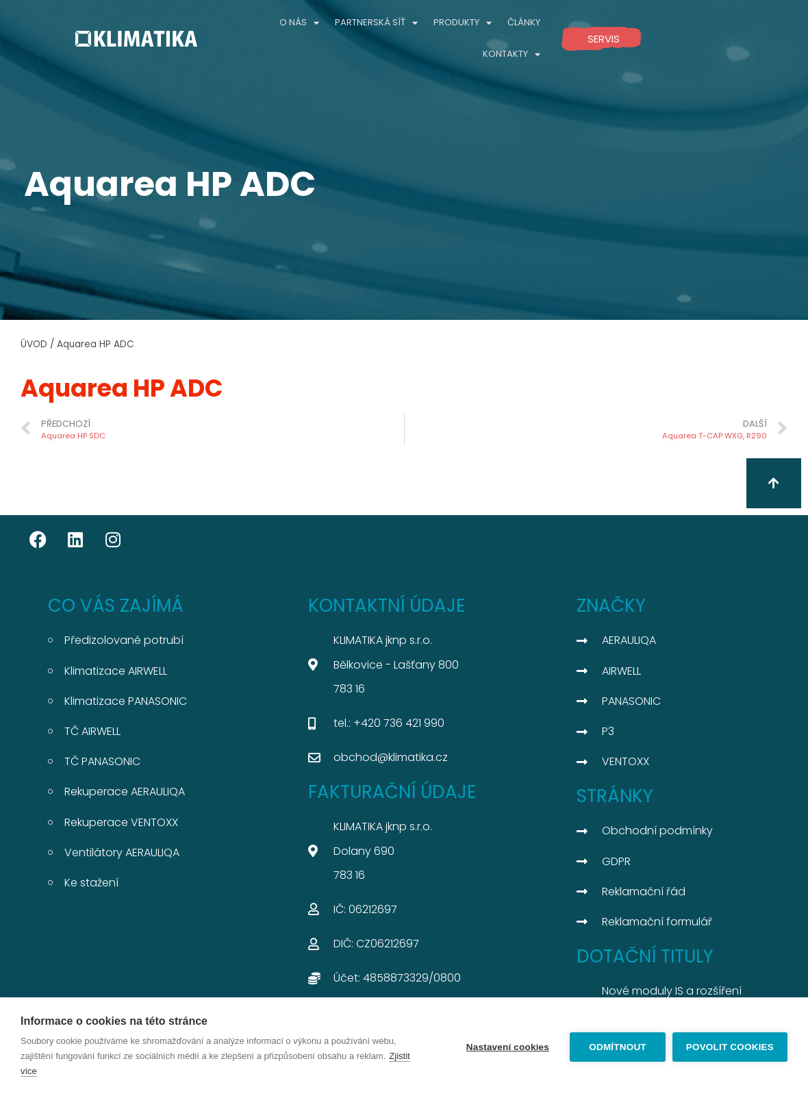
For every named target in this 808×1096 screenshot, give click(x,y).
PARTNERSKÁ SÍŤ (376, 23)
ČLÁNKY (523, 22)
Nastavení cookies (507, 1047)
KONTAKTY (511, 54)
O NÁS (299, 23)
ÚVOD (34, 344)
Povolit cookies (730, 1047)
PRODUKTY (462, 23)
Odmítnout (617, 1047)
